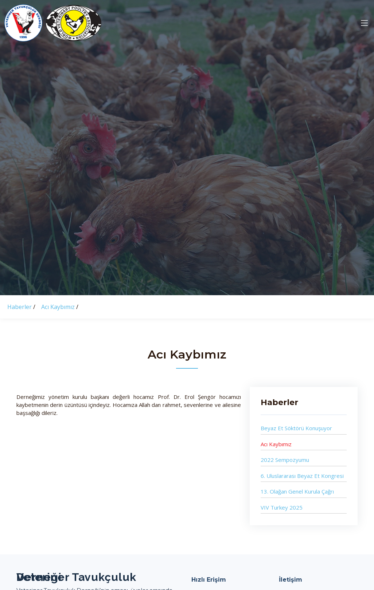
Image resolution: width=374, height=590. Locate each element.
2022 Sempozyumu (285, 460)
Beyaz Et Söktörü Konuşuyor (296, 428)
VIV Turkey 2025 (282, 507)
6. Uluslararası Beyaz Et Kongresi (302, 475)
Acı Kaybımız (58, 307)
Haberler (20, 307)
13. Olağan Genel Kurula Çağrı (297, 491)
